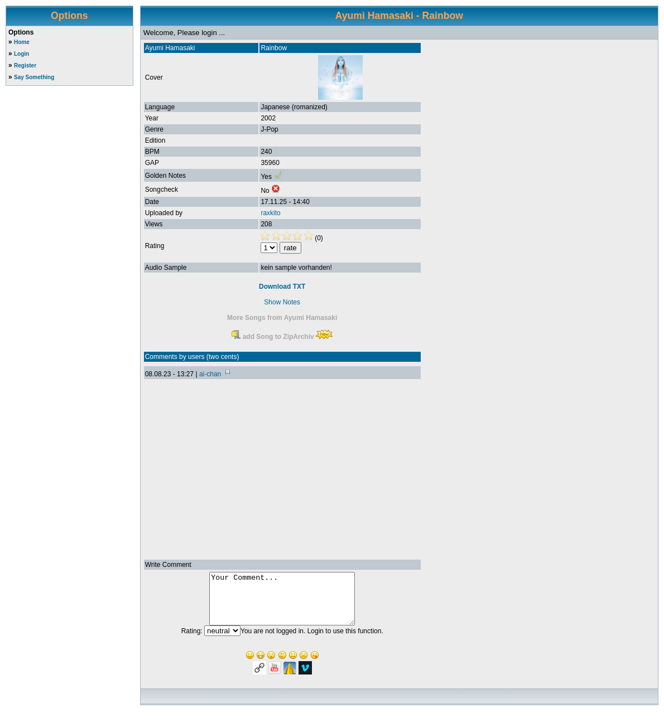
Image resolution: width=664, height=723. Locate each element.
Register (25, 65)
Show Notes (282, 302)
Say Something (34, 77)
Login (21, 54)
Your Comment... (282, 603)
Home (22, 42)
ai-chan (210, 374)
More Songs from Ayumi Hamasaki (282, 318)
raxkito (270, 213)
